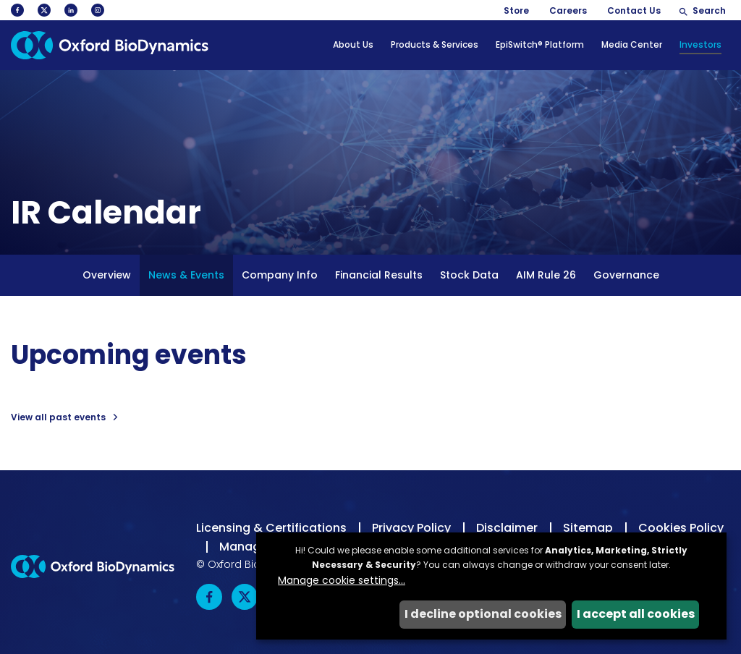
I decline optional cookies (483, 614)
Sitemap (588, 528)
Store (516, 10)
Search (709, 10)
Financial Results (379, 275)
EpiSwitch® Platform (540, 44)
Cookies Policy (681, 528)
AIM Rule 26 (546, 275)
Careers (568, 10)
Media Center (631, 44)
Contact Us (634, 10)
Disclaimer (507, 528)
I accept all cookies (636, 614)
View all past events (58, 417)
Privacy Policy (411, 528)
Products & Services (434, 44)
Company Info (280, 275)
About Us (353, 44)
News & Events (186, 275)
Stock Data (469, 275)
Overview (106, 275)
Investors (700, 44)
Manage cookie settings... (341, 580)
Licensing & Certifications (271, 528)
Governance (626, 275)
